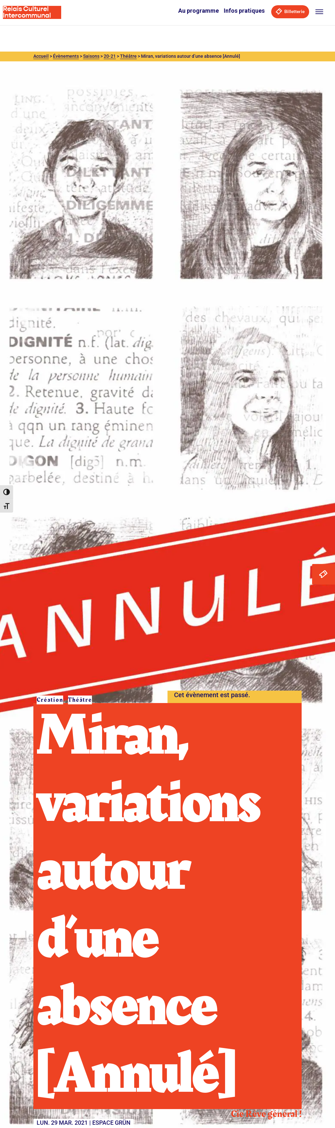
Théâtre (128, 56)
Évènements (66, 56)
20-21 (110, 56)
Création (50, 700)
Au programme (198, 10)
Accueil (41, 56)
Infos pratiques (244, 10)
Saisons (91, 56)
